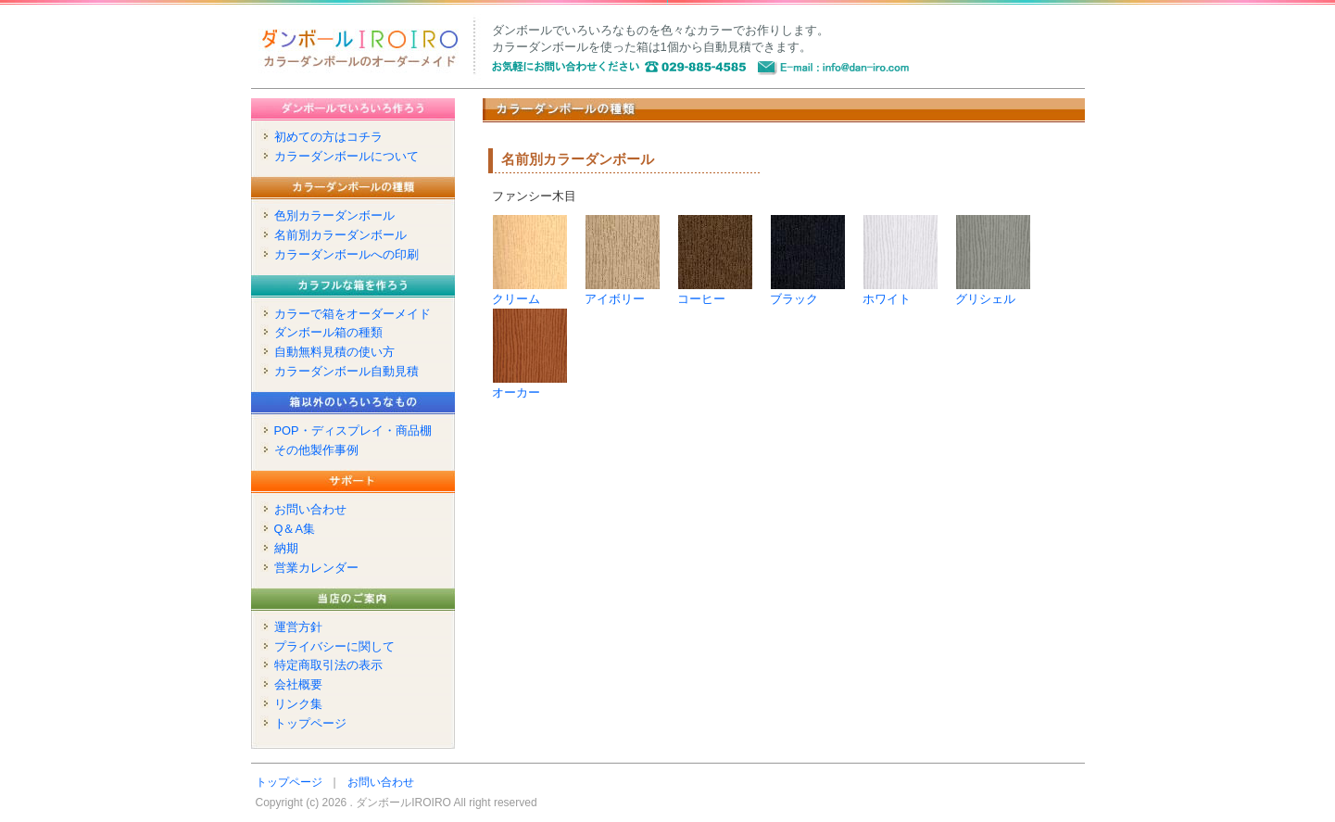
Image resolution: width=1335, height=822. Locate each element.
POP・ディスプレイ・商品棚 (353, 430)
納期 (286, 548)
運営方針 (298, 627)
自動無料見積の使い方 (334, 352)
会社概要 (298, 684)
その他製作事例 (316, 450)
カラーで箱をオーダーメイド (352, 314)
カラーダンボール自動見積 (346, 371)
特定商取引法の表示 (328, 665)
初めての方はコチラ (328, 137)
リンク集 (298, 704)
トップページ (310, 723)
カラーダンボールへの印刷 (346, 254)
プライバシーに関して (334, 646)
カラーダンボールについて (346, 156)
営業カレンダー (316, 568)
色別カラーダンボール (334, 215)
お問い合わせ (310, 509)
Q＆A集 (295, 529)
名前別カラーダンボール (340, 235)
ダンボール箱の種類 (328, 332)
